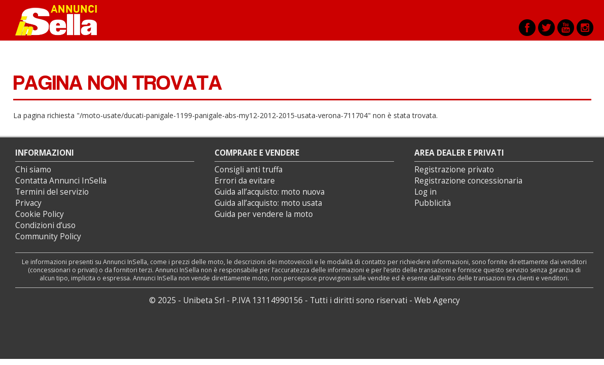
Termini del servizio (52, 192)
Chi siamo (33, 169)
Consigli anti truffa (248, 169)
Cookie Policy (39, 214)
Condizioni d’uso (45, 225)
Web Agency (437, 300)
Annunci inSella (62, 20)
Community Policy (48, 236)
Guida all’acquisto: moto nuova (270, 192)
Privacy (28, 203)
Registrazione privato (454, 169)
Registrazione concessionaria (468, 180)
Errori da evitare (245, 180)
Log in (425, 192)
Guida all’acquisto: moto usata (268, 203)
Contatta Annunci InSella (60, 180)
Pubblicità (432, 203)
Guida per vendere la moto (264, 214)
